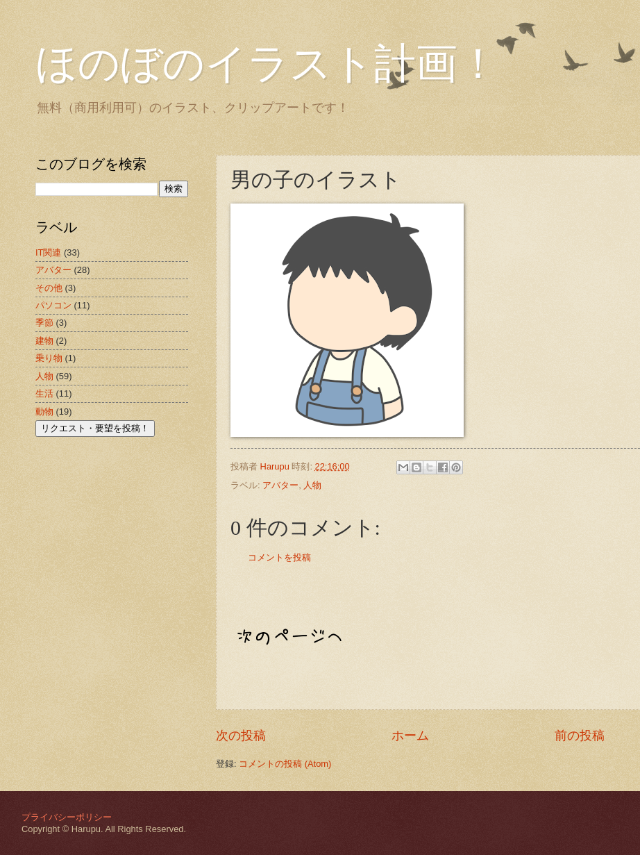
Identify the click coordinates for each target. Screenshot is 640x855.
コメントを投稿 (279, 557)
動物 (44, 411)
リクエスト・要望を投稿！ (95, 428)
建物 (44, 340)
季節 (44, 322)
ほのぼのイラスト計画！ (267, 64)
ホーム (410, 735)
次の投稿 (241, 735)
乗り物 (48, 358)
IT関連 (48, 252)
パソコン (53, 305)
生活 (44, 393)
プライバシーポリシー (67, 817)
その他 (48, 288)
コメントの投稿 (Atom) (285, 763)
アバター (280, 485)
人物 (312, 485)
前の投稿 (580, 735)
